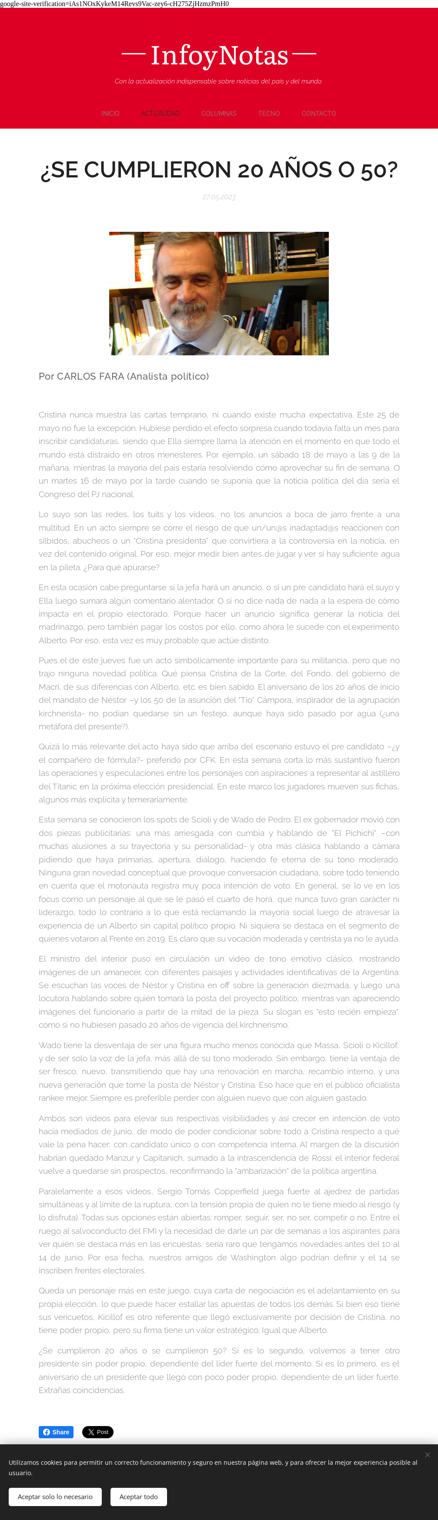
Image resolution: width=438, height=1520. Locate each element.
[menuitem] (111, 113)
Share (56, 1432)
